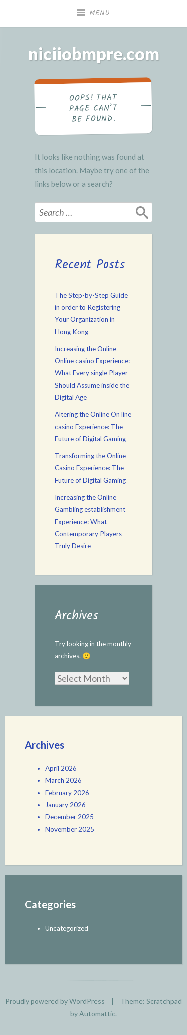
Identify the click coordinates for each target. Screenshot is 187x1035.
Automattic (97, 1013)
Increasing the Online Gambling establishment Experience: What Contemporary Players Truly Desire (90, 521)
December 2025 (69, 817)
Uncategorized (66, 928)
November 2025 (69, 829)
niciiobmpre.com (93, 53)
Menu (99, 13)
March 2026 (63, 780)
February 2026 (67, 793)
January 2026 (65, 805)
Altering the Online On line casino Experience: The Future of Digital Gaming (93, 426)
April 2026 (61, 768)
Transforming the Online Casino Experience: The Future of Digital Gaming (90, 468)
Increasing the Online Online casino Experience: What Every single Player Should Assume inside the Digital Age (92, 373)
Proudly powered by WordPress (55, 1001)
